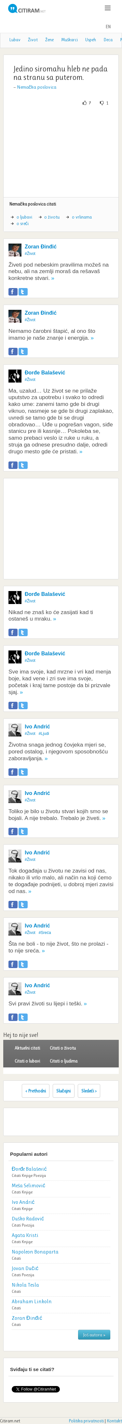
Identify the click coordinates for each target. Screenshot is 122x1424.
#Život (30, 253)
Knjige (27, 1175)
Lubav (14, 39)
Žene (49, 39)
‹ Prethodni (35, 1090)
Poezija (40, 1175)
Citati (16, 1175)
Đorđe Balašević (45, 372)
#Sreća (45, 932)
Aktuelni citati (27, 1048)
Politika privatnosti (86, 1420)
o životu (52, 217)
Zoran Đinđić (41, 246)
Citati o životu (63, 1048)
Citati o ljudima (63, 1061)
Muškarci (69, 39)
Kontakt (114, 1420)
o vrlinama (82, 217)
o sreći (23, 223)
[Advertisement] (61, 151)
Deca (108, 39)
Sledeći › (89, 1090)
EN (108, 26)
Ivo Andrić (37, 726)
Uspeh (90, 39)
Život (33, 39)
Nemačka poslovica (36, 87)
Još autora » (94, 1334)
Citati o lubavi (27, 1061)
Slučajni (63, 1090)
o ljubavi (24, 217)
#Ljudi (44, 733)
